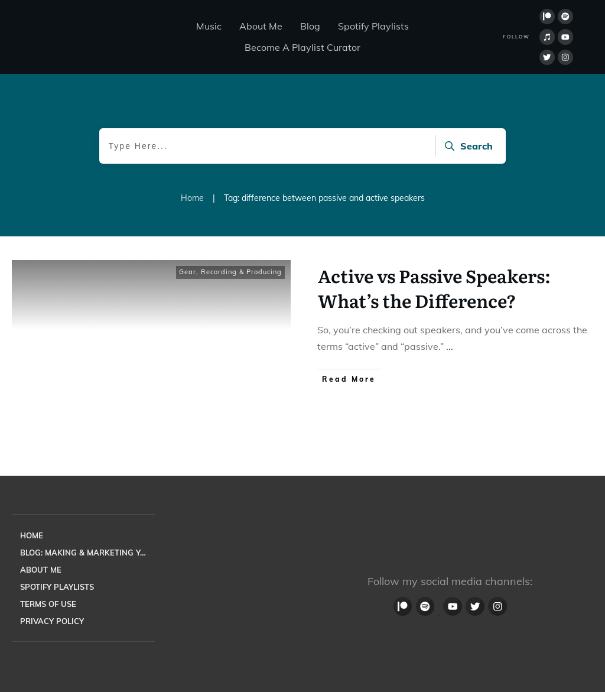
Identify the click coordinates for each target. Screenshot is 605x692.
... (449, 346)
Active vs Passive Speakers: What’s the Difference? (434, 287)
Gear (187, 272)
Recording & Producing (241, 272)
